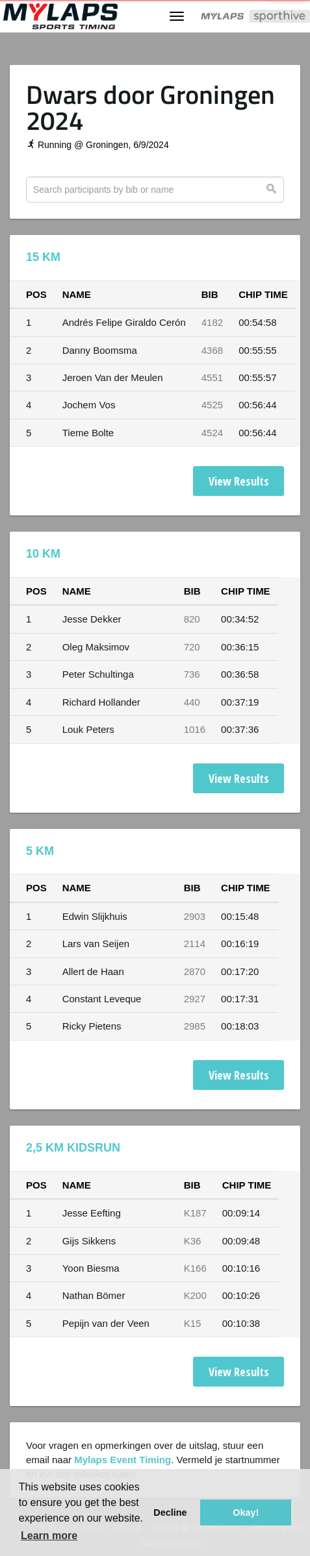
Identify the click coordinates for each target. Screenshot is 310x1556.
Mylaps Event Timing (122, 1459)
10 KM (43, 553)
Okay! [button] (246, 1512)
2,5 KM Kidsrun (73, 1147)
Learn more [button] (49, 1535)
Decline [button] (170, 1512)
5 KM (40, 851)
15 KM (43, 257)
